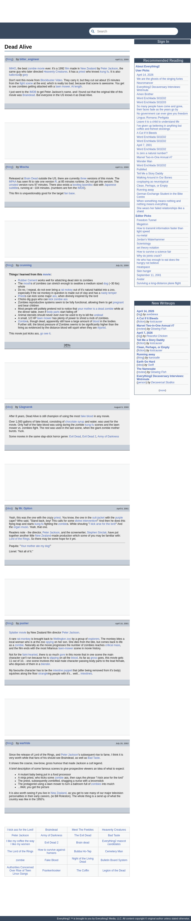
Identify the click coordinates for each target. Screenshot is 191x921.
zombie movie (36, 68)
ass (54, 296)
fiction (141, 321)
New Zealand (88, 68)
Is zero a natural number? (152, 153)
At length (76, 86)
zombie (62, 524)
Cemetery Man (114, 851)
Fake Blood (51, 860)
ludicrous (14, 74)
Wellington (59, 638)
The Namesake (146, 368)
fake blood (87, 416)
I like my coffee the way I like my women (20, 842)
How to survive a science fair (154, 251)
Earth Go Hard (146, 361)
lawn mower (63, 86)
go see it (45, 333)
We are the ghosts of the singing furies (160, 78)
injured (102, 327)
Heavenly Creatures (55, 71)
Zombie (22, 321)
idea (9, 407)
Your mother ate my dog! (35, 546)
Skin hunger (144, 271)
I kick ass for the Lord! (20, 829)
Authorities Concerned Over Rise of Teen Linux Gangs (20, 870)
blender (45, 664)
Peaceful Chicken (156, 336)
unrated (13, 184)
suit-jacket (98, 517)
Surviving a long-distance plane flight (159, 283)
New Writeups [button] (163, 303)
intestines (86, 673)
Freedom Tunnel (146, 220)
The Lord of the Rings (20, 851)
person (142, 382)
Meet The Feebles (83, 829)
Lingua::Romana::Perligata (153, 117)
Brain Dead (31, 178)
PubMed (142, 169)
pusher (24, 623)
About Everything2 (148, 66)
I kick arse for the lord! (102, 524)
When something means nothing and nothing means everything (159, 202)
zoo (69, 638)
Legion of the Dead (113, 870)
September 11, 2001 (149, 275)
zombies (96, 784)
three (83, 178)
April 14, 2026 (145, 74)
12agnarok (25, 407)
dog (106, 283)
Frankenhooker (51, 870)
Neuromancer (145, 83)
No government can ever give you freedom (162, 113)
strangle (43, 673)
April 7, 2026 (145, 332)
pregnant (118, 302)
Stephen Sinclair (97, 532)
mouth (27, 283)
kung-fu (89, 424)
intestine (58, 670)
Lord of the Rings (19, 538)
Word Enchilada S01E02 (151, 98)
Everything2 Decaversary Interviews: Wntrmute (160, 378)
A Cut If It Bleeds (147, 133)
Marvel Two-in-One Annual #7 (154, 157)
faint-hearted (29, 654)
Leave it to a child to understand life (158, 121)
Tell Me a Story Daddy (150, 173)
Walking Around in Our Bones (154, 177)
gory (25, 74)
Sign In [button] (163, 41)
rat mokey (67, 289)
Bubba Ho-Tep (82, 851)
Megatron (142, 224)
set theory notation (148, 247)
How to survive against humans (51, 851)
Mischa (24, 167)
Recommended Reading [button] (163, 60)
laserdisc (87, 184)
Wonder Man (144, 161)
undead (98, 315)
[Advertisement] (95, 11)
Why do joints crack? (149, 255)
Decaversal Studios (162, 382)
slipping (54, 657)
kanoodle (154, 357)
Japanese (110, 184)
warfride (25, 743)
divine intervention (86, 520)
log (139, 314)
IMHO (12, 68)
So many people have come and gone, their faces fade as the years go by (160, 108)
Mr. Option (25, 508)
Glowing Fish (158, 328)
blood (96, 321)
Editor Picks (143, 215)
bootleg (77, 184)
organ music (21, 527)
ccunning (26, 265)
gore (62, 654)
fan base (69, 193)
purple (119, 517)
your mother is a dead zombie (96, 308)
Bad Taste (94, 757)
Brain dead (82, 842)
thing (9, 59)
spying (50, 642)
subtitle (13, 188)
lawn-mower (65, 648)
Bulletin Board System (114, 860)
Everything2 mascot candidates (114, 842)
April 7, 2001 (144, 145)
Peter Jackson (109, 68)
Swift (151, 364)
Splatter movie (17, 632)
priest (82, 71)
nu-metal (142, 235)
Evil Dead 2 (89, 436)
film (67, 68)
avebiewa (152, 314)
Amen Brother (145, 94)
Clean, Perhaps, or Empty (152, 185)
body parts (53, 311)
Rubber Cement (27, 280)
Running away (145, 189)
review (142, 328)
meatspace (143, 267)
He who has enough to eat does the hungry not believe (158, 261)
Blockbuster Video (51, 80)
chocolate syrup (74, 421)
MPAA (12, 181)
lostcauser (156, 321)
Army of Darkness (108, 436)
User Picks (142, 70)
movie (47, 274)
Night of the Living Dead (82, 860)
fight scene (26, 83)
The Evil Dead (82, 835)
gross (94, 657)
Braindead (29, 95)
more (162, 390)
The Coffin (83, 870)
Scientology (144, 243)
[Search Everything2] (133, 31)
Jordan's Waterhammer (151, 239)
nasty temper (109, 293)
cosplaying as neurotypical (152, 181)
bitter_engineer (29, 59)
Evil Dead (75, 436)
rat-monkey (23, 638)
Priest (21, 296)
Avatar (140, 279)
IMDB (33, 92)
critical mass (112, 645)
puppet (68, 670)
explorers (93, 638)
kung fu (104, 71)
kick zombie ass (58, 299)
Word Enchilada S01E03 (151, 102)
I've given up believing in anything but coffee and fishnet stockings (159, 127)
